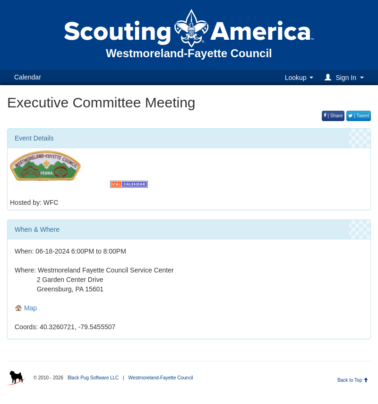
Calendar (27, 77)
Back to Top (352, 380)
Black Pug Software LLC (93, 377)
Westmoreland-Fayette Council (160, 377)
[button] (345, 77)
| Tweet (358, 115)
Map (26, 308)
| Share (333, 115)
